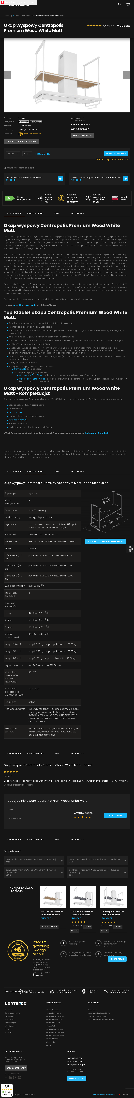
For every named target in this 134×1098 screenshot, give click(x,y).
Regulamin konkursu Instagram (101, 1019)
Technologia (10, 1023)
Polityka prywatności (97, 1016)
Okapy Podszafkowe (55, 1016)
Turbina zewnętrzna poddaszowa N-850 (24, 177)
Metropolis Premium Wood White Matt (52, 913)
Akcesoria (50, 1042)
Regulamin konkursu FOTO (99, 1013)
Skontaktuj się (77, 1078)
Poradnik (103, 433)
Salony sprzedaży (16, 1068)
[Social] (6, 1077)
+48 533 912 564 (80, 124)
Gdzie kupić (10, 1016)
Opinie (56, 213)
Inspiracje (9, 1019)
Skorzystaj (117, 959)
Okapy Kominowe (53, 1013)
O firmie (8, 1010)
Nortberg (8, 16)
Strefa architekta (12, 1013)
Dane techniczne (35, 213)
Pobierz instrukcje (112, 541)
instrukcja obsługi (18, 419)
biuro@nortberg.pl (76, 1064)
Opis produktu (14, 213)
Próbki (49, 1045)
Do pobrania (77, 213)
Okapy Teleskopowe (55, 1035)
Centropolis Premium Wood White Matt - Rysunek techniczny (34, 872)
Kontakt (8, 1032)
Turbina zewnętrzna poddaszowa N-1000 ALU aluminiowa (96, 177)
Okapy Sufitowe (53, 1023)
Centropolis (20, 369)
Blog (7, 1029)
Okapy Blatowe (53, 1039)
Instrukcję (91, 433)
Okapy (17, 16)
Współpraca (10, 1026)
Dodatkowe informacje (104, 1094)
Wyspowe (26, 16)
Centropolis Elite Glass (30, 375)
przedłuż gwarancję (24, 305)
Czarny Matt (36, 122)
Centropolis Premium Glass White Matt (113, 913)
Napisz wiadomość (82, 135)
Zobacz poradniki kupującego (21, 141)
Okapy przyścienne (54, 1029)
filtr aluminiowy (17, 412)
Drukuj (92, 541)
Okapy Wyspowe (53, 1010)
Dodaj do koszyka (116, 153)
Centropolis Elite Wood (32, 378)
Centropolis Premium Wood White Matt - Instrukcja (34, 860)
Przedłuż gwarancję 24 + (72, 198)
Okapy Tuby (51, 1026)
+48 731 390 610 (80, 129)
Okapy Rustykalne (54, 1019)
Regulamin (92, 1010)
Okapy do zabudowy (55, 1032)
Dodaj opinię (115, 815)
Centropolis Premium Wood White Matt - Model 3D (97, 860)
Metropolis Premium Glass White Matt (82, 913)
